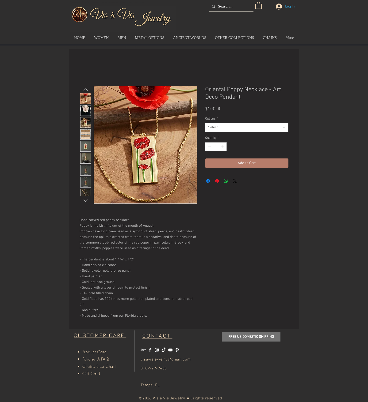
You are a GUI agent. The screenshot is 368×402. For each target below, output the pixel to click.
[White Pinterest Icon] (177, 350)
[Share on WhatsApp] (226, 181)
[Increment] (223, 147)
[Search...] (231, 6)
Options (211, 119)
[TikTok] (163, 350)
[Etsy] (143, 350)
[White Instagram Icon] (156, 350)
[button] (258, 5)
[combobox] (246, 127)
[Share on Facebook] (208, 181)
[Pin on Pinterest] (217, 181)
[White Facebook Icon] (150, 350)
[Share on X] (235, 181)
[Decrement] (209, 147)
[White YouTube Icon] (170, 350)
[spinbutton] (216, 147)
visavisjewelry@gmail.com (166, 359)
